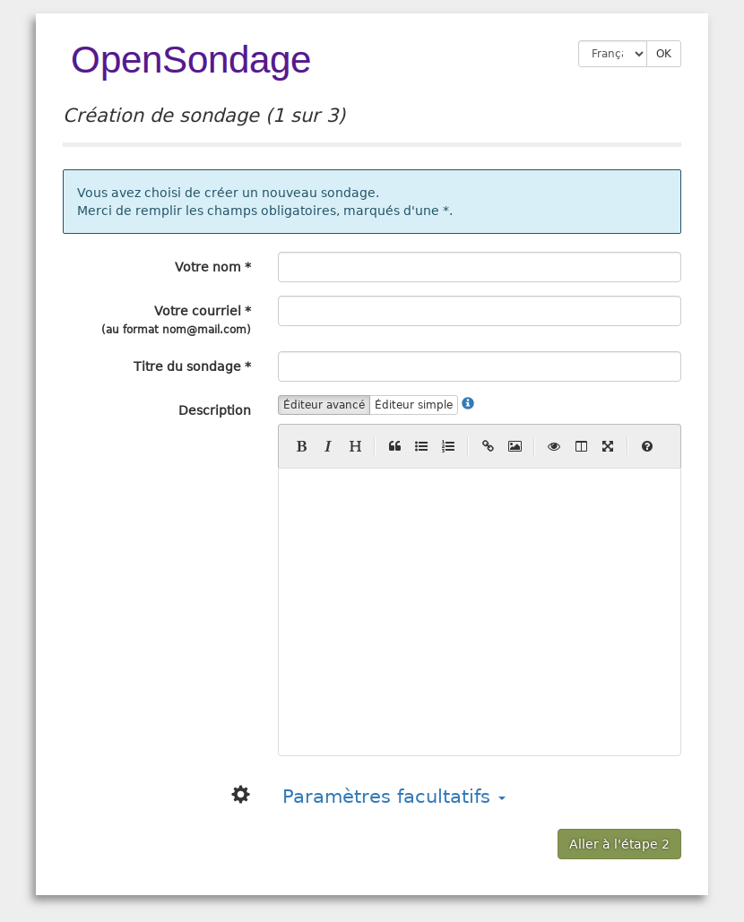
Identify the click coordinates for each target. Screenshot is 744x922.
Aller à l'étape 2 (619, 844)
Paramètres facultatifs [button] (394, 796)
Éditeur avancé (324, 405)
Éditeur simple (414, 405)
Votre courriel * (176, 320)
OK (663, 53)
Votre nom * (213, 267)
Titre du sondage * (192, 366)
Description (214, 410)
